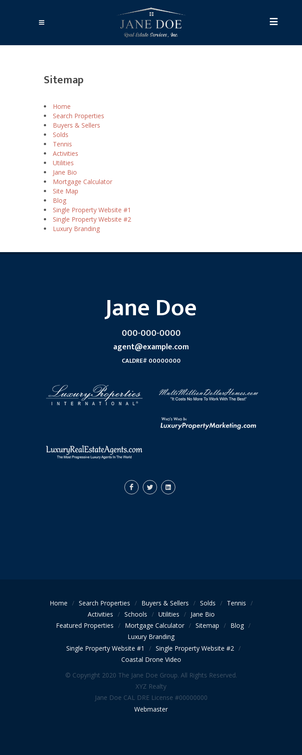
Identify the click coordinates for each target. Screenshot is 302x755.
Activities (65, 153)
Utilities (63, 163)
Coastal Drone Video (151, 659)
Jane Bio (65, 172)
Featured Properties (85, 625)
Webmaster (151, 709)
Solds (60, 134)
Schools (135, 614)
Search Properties (78, 116)
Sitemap (207, 625)
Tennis (62, 144)
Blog (59, 200)
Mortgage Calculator (82, 181)
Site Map (65, 191)
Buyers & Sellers (76, 125)
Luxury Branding (76, 228)
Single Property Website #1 (92, 210)
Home (62, 106)
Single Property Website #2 (92, 219)
